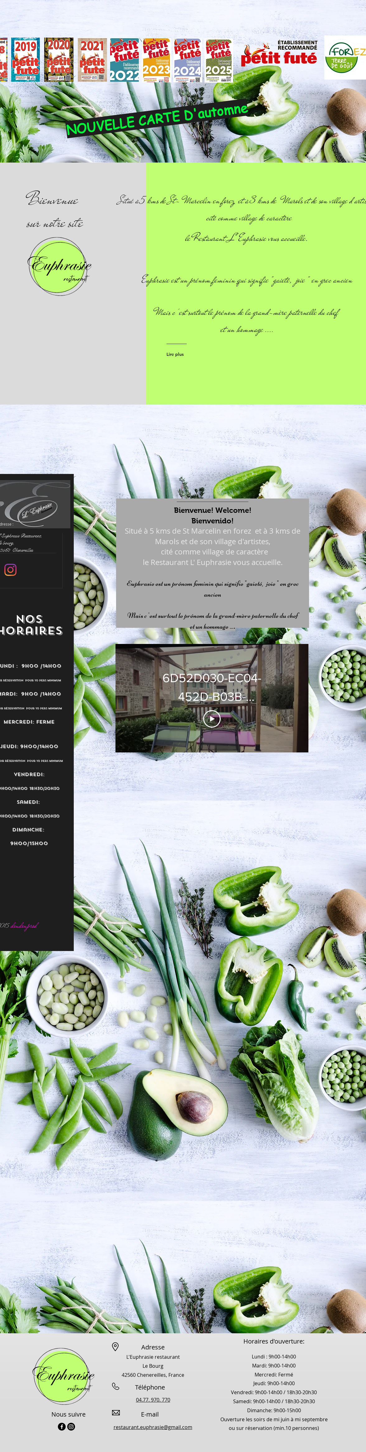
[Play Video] (212, 719)
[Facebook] (62, 1427)
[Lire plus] (191, 354)
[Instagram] (10, 570)
